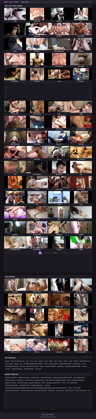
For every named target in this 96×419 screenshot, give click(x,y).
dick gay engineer (53, 363)
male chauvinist (29, 380)
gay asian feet (73, 382)
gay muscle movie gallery (11, 385)
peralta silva (60, 366)
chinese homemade (10, 380)
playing (11, 363)
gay (21, 363)
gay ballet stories (69, 390)
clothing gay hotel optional (12, 366)
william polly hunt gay (84, 361)
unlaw (69, 388)
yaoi (6, 363)
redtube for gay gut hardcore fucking (62, 377)
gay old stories (77, 363)
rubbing (16, 363)
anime (45, 363)
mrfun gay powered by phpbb (72, 366)
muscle (60, 361)
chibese (42, 366)
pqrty (68, 380)
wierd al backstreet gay (40, 390)
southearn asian (35, 377)
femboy (76, 361)
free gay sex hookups (46, 377)
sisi (67, 382)
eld (89, 390)
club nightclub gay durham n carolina (32, 363)
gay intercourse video (10, 382)
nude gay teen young (23, 377)
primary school (60, 390)
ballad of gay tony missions (12, 390)
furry (31, 361)
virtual (63, 382)
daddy (50, 361)
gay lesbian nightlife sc (34, 382)
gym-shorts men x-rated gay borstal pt (56, 380)
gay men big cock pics (81, 390)
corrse (83, 363)
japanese (41, 361)
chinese (7, 361)
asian (36, 361)
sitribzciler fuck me (24, 385)
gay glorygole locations (65, 363)
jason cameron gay (39, 380)
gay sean (7, 369)
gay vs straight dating (79, 377)
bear (46, 361)
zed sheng (47, 385)
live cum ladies (77, 388)
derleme (23, 366)
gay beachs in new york (32, 366)
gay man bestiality (22, 382)
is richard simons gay (16, 369)
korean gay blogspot (50, 366)
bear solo (84, 366)
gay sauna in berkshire (11, 377)
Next (55, 253)
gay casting (38, 369)
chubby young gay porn (37, 385)
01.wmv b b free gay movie (17, 361)
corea (43, 382)
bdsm (70, 361)
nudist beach (20, 380)
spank (55, 361)
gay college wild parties (78, 380)
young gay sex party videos (53, 382)
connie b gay (51, 390)
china (27, 361)
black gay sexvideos (29, 369)
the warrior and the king (27, 390)
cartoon (66, 361)
